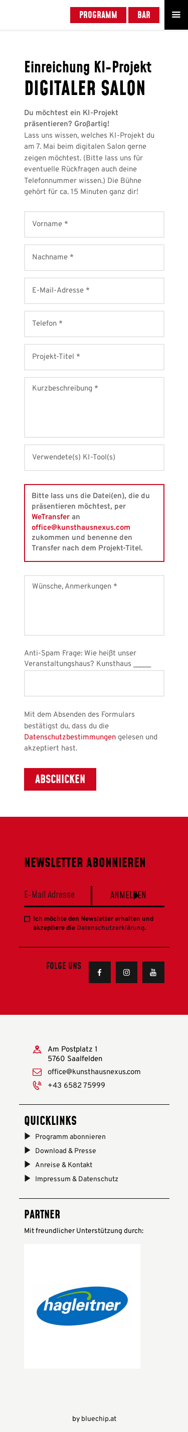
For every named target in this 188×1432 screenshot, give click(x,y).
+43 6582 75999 (76, 1086)
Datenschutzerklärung (110, 928)
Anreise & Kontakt (63, 1165)
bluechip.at (98, 1419)
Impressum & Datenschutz (76, 1179)
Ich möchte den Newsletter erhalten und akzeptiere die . (93, 923)
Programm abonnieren (70, 1137)
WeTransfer (51, 517)
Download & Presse (65, 1151)
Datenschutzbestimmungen (70, 737)
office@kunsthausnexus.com (81, 528)
